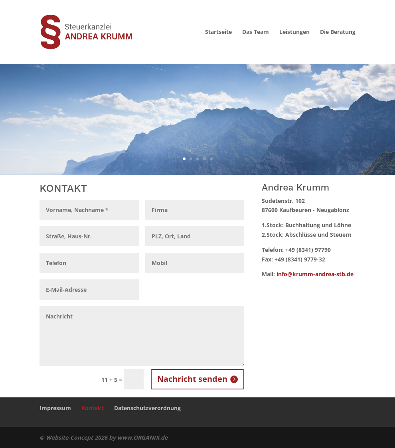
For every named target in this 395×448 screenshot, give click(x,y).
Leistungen (294, 32)
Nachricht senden (192, 378)
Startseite (218, 32)
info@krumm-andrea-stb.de (315, 274)
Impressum (55, 408)
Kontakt (92, 408)
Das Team (255, 32)
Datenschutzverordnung (147, 408)
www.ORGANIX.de (142, 437)
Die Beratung (338, 32)
